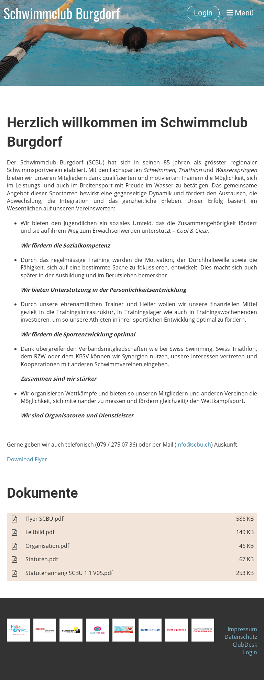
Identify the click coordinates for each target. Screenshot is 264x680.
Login (203, 13)
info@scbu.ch (193, 444)
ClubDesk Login (245, 648)
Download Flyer (27, 459)
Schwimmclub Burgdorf (61, 13)
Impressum (242, 629)
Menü (240, 13)
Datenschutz (240, 637)
